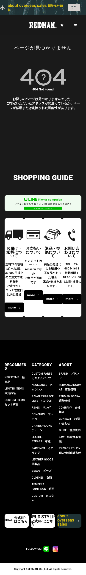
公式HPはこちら (21, 519)
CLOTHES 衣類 (42, 477)
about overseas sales (67, 521)
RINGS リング (41, 407)
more (74, 6)
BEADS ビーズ (41, 470)
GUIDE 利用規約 (69, 430)
